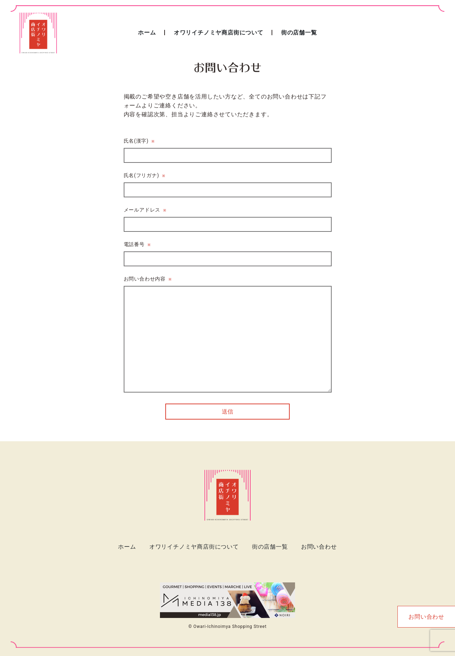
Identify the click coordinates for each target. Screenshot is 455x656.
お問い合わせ (319, 546)
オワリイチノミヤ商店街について (218, 32)
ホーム (147, 32)
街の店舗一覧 (299, 32)
